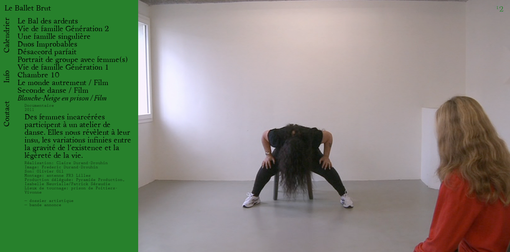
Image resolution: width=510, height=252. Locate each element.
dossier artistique (51, 200)
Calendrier (7, 35)
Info (7, 76)
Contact (7, 114)
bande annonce (45, 205)
